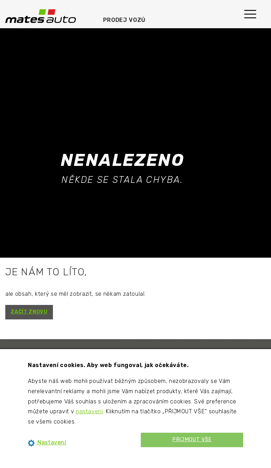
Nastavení (47, 442)
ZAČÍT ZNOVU (29, 312)
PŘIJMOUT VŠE (192, 440)
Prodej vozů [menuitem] (124, 20)
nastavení (89, 411)
